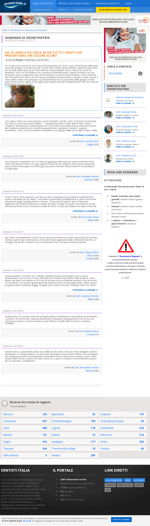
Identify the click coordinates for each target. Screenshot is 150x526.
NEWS (127, 480)
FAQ (107, 490)
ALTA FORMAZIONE (113, 480)
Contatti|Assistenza (83, 10)
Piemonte (106, 435)
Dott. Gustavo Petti (89, 141)
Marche (7, 435)
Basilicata (58, 414)
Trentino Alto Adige (63, 448)
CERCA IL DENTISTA (43, 3)
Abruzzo (8, 414)
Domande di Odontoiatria (36, 30)
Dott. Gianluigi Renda (126, 112)
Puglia (7, 441)
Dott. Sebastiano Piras (127, 126)
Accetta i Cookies (121, 519)
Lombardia (107, 428)
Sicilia (103, 441)
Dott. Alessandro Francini (86, 367)
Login (128, 3)
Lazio (6, 428)
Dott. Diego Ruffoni (89, 252)
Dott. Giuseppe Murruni (87, 176)
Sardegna (57, 441)
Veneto (56, 455)
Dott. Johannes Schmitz (87, 296)
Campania (9, 421)
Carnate (89, 258)
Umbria (105, 448)
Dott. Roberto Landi (125, 141)
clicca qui (27, 521)
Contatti (110, 485)
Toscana (8, 448)
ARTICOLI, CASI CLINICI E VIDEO (74, 3)
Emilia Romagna (61, 421)
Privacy (139, 485)
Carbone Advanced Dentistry (130, 97)
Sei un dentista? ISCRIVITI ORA (113, 10)
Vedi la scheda (125, 103)
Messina (90, 370)
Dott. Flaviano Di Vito (126, 155)
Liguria (56, 428)
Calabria (105, 414)
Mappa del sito (125, 485)
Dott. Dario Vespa (90, 217)
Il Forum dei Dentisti (42, 10)
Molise (56, 435)
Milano (91, 220)
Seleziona (115, 73)
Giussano (89, 179)
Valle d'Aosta (11, 455)
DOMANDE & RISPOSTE (107, 3)
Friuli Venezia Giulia (112, 421)
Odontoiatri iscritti (73, 479)
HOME (4, 30)
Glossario (139, 480)
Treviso (90, 334)
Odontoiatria (15, 30)
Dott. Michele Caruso (88, 331)
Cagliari (90, 144)
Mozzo (90, 255)
